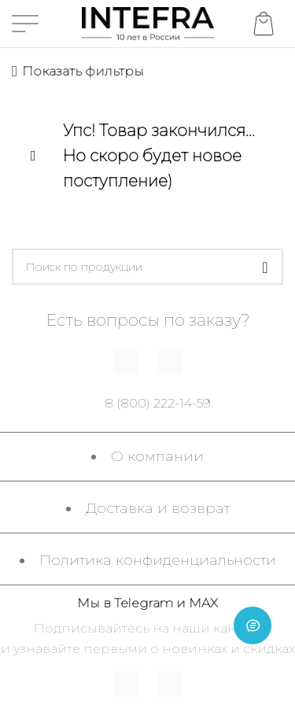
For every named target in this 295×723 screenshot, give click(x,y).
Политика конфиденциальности (157, 560)
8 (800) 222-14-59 (158, 403)
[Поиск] (147, 267)
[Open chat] (252, 625)
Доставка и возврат (158, 508)
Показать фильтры (83, 71)
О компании (157, 456)
